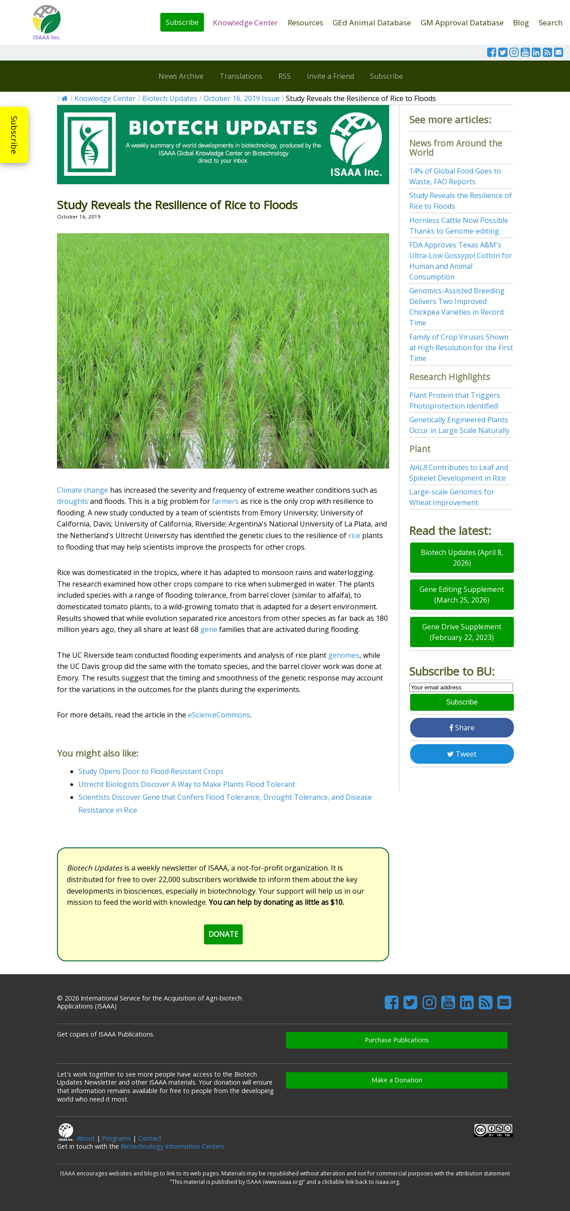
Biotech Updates (169, 98)
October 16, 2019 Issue (242, 98)
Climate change (82, 490)
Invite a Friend (330, 76)
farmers (225, 501)
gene (208, 629)
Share (462, 728)
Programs (116, 1138)
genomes (343, 655)
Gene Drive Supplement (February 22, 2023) (461, 632)
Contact (150, 1138)
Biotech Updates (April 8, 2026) (462, 557)
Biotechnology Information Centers (172, 1146)
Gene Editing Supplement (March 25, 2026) (461, 594)
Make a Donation (396, 1080)
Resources (305, 22)
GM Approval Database (462, 22)
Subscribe (182, 22)
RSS (284, 76)
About (86, 1138)
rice (354, 535)
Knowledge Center (245, 22)
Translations (241, 76)
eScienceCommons (219, 715)
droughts (72, 501)
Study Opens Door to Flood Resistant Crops (151, 771)
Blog (521, 22)
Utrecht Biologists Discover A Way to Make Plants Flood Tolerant (186, 784)
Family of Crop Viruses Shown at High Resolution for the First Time (461, 347)
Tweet (461, 754)
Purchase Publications (397, 1040)
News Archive (181, 76)
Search (551, 22)
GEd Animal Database (372, 22)
